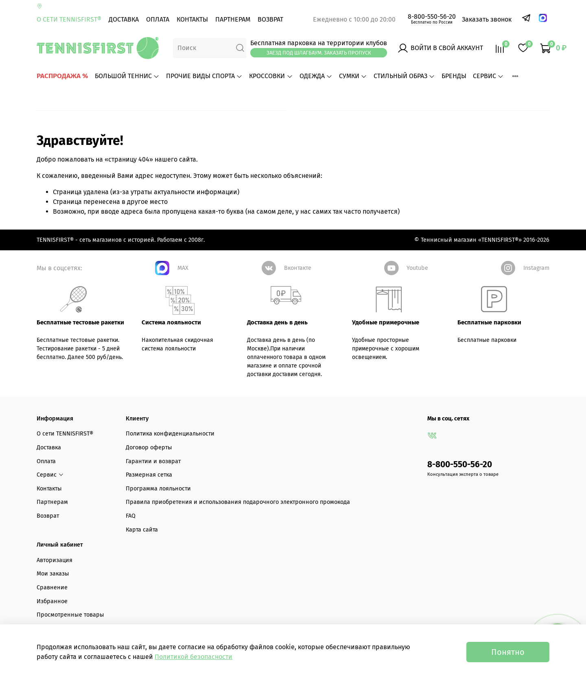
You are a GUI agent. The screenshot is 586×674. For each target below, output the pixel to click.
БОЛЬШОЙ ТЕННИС (127, 76)
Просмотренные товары (70, 614)
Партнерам (232, 19)
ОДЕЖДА (316, 76)
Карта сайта (142, 529)
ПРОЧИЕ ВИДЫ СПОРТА (204, 76)
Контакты (192, 19)
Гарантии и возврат (153, 461)
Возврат (270, 19)
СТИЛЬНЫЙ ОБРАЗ (404, 76)
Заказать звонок (487, 19)
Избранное (52, 601)
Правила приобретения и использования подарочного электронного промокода (238, 502)
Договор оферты (149, 447)
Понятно (508, 652)
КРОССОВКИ (271, 76)
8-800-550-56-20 (432, 16)
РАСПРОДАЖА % (62, 76)
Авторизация (54, 560)
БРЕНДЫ (454, 76)
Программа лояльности (158, 488)
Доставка (124, 19)
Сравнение (52, 587)
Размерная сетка (149, 474)
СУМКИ (353, 76)
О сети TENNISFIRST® (69, 19)
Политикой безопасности (193, 657)
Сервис (488, 76)
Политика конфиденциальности (170, 433)
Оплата (157, 19)
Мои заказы (53, 573)
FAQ (131, 515)
